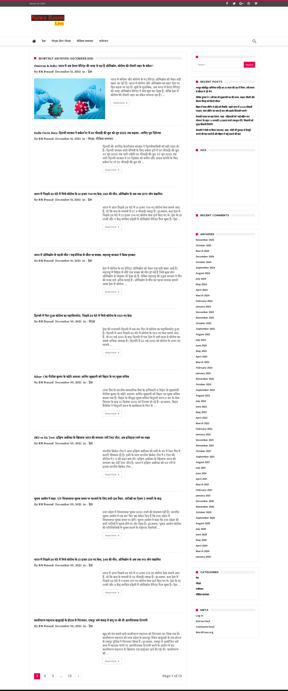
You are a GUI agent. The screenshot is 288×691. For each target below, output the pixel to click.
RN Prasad (45, 72)
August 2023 (203, 334)
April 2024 (201, 289)
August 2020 (203, 523)
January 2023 (203, 373)
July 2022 (201, 401)
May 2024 (201, 284)
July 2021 (201, 467)
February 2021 (204, 490)
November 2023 (205, 317)
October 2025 (203, 245)
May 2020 (201, 540)
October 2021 (203, 451)
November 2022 (205, 378)
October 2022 (203, 384)
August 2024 (203, 273)
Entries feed (203, 621)
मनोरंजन (199, 589)
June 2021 (201, 473)
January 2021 (203, 495)
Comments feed (205, 626)
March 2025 (202, 251)
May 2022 (201, 412)
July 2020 (201, 529)
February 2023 (204, 367)
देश (90, 71)
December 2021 (205, 440)
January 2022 (203, 434)
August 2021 (203, 462)
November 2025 (205, 239)
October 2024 (203, 262)
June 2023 (201, 345)
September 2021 (205, 456)
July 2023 (201, 340)
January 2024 (203, 306)
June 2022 (201, 406)
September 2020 (205, 517)
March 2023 (202, 362)
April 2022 (201, 417)
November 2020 (205, 506)
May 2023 (201, 351)
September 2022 (205, 390)
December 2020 (205, 501)
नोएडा (91, 132)
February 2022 (204, 428)
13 (70, 670)
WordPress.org (204, 632)
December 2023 (205, 312)
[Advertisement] (191, 20)
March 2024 (202, 295)
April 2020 (201, 545)
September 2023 (205, 328)
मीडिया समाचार (104, 132)
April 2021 (201, 478)
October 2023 (203, 323)
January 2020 (203, 556)
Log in (199, 615)
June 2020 (201, 534)
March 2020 (202, 551)
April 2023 (201, 356)
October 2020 (203, 512)
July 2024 (201, 278)
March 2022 (202, 423)
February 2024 (204, 301)
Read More (112, 103)
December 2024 (205, 256)
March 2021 (202, 484)
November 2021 (205, 445)
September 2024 (205, 267)
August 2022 (203, 395)
